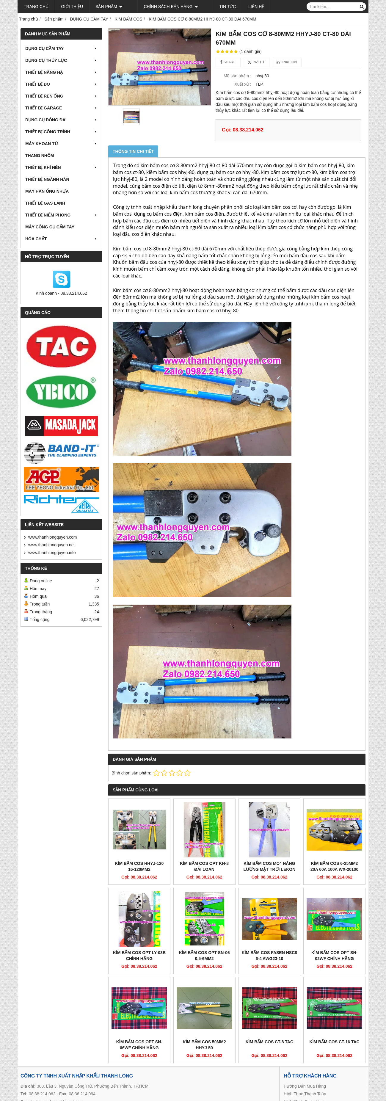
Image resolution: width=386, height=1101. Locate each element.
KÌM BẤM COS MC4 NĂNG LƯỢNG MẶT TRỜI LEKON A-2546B (269, 869)
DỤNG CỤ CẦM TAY (61, 48)
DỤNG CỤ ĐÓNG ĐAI (61, 119)
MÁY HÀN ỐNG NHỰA (47, 191)
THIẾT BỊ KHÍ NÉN (61, 167)
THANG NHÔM (39, 155)
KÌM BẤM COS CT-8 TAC (269, 1041)
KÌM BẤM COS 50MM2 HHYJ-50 (204, 1044)
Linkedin (287, 62)
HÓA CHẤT (61, 238)
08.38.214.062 (42, 1093)
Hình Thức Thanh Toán (305, 1093)
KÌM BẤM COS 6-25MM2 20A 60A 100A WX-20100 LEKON (334, 869)
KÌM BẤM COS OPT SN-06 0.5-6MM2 (204, 955)
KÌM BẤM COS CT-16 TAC (335, 1041)
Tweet (256, 62)
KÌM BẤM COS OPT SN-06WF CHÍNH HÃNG (139, 1044)
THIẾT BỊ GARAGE (61, 108)
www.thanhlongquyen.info (52, 552)
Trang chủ (36, 6)
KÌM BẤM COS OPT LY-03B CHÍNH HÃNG (139, 955)
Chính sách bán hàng (162, 6)
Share (228, 62)
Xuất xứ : (242, 84)
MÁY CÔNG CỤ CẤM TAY (49, 227)
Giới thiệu (72, 6)
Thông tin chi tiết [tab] (133, 151)
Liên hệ (238, 6)
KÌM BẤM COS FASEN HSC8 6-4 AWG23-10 (269, 955)
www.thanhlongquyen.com (52, 537)
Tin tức (209, 6)
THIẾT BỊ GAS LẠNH (45, 203)
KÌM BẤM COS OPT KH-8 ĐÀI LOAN (204, 866)
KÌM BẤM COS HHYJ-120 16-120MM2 (139, 866)
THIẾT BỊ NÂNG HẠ (61, 72)
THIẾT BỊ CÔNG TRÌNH (61, 131)
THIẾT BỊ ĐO (61, 84)
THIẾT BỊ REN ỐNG (61, 96)
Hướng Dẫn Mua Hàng (305, 1086)
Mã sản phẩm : (237, 75)
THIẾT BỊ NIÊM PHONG (61, 215)
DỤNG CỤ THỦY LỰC (61, 60)
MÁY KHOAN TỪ (61, 143)
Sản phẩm (108, 6)
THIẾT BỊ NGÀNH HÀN (47, 179)
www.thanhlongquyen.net (51, 544)
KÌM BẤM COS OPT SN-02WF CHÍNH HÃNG (334, 955)
